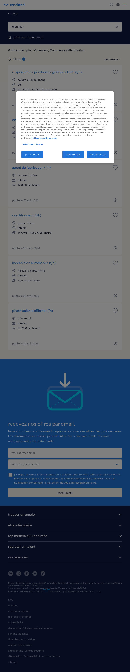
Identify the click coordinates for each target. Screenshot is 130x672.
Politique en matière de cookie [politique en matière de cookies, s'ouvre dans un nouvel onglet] (44, 138)
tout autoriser (97, 154)
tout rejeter (73, 154)
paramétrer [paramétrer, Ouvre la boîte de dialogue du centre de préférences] (32, 154)
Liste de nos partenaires (33, 144)
